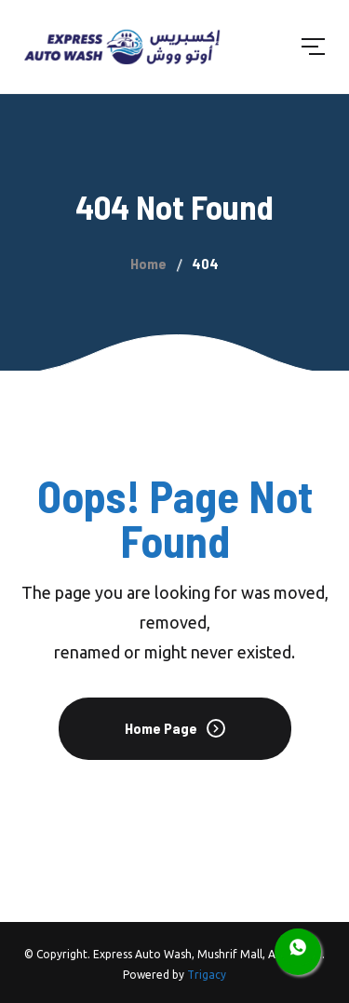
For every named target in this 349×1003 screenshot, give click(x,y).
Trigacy (206, 975)
